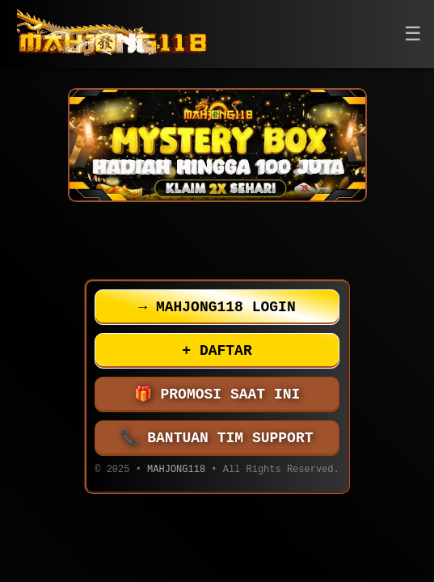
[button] (413, 34)
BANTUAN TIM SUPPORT (217, 438)
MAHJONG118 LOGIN (216, 307)
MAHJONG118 (176, 471)
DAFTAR (216, 351)
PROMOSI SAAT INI (217, 394)
